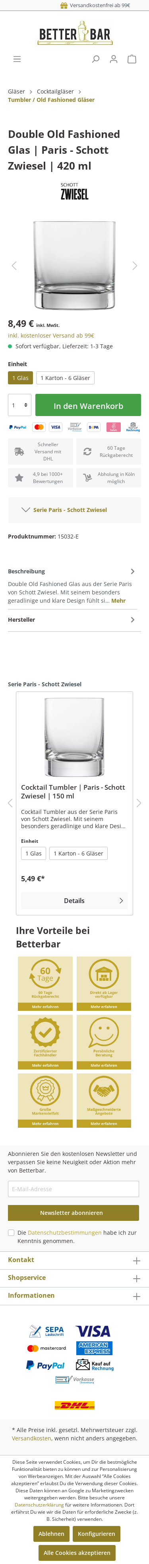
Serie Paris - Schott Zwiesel (64, 508)
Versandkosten (31, 1438)
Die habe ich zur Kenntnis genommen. (77, 1237)
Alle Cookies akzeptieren (77, 1552)
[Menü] (17, 59)
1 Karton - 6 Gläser (65, 378)
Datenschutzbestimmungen (65, 1232)
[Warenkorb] (132, 59)
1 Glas (20, 378)
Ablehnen (51, 1533)
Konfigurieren (96, 1533)
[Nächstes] (135, 266)
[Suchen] (95, 59)
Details (94, 900)
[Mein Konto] (113, 59)
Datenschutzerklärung (39, 1504)
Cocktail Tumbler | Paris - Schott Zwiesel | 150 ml (73, 791)
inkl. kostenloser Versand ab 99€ (51, 335)
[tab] (72, 585)
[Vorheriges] (14, 266)
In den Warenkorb (88, 406)
